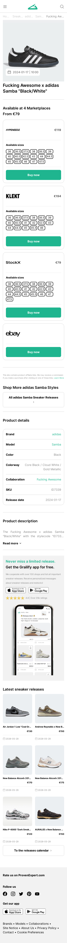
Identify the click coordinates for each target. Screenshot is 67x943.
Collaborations (39, 923)
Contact (8, 932)
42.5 (25, 156)
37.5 (25, 151)
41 (25, 222)
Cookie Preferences (30, 932)
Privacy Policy (46, 928)
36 (9, 151)
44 (41, 156)
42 (33, 222)
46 (25, 161)
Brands (7, 923)
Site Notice (10, 928)
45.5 (17, 161)
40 (9, 156)
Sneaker (18, 16)
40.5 (17, 156)
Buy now (34, 175)
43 (33, 156)
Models (20, 923)
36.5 (17, 151)
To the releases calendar (33, 850)
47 (33, 161)
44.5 (49, 156)
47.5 (41, 161)
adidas (29, 16)
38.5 (41, 151)
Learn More (59, 378)
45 (9, 161)
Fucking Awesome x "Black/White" (55, 16)
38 (33, 151)
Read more (13, 543)
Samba (39, 16)
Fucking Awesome (49, 479)
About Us (27, 928)
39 (49, 151)
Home (7, 16)
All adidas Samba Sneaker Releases (33, 400)
